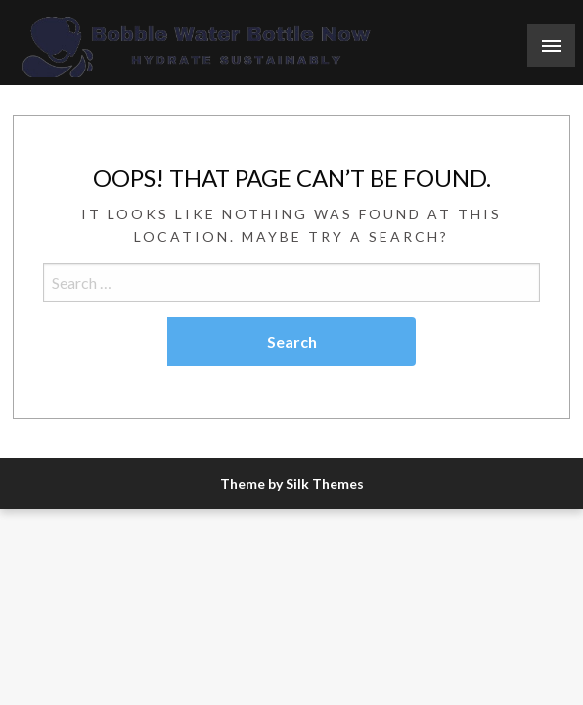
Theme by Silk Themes (292, 483)
